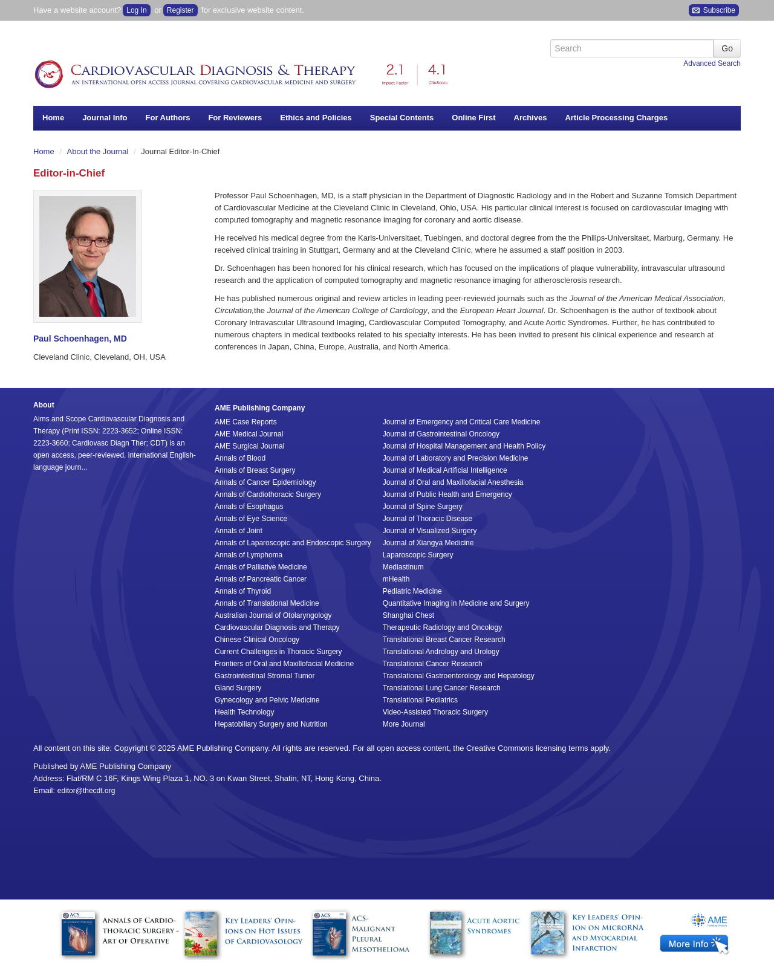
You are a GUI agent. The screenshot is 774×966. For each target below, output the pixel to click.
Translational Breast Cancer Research (444, 639)
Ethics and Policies (316, 117)
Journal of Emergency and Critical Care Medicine (462, 422)
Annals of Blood (240, 458)
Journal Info (104, 117)
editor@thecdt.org (86, 790)
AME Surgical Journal (249, 446)
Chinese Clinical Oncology (257, 639)
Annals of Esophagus (249, 506)
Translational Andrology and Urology (441, 651)
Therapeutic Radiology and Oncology (442, 627)
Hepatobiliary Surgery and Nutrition (271, 724)
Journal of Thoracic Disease (428, 518)
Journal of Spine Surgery (423, 506)
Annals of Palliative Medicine (261, 567)
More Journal (404, 724)
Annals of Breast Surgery (255, 470)
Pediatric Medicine (412, 591)
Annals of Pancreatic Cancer (261, 579)
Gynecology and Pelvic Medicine (267, 700)
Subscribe (713, 10)
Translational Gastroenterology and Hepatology (459, 676)
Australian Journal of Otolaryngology (273, 615)
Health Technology (245, 712)
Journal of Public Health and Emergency (447, 494)
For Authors (168, 117)
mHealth (396, 579)
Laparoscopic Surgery (418, 555)
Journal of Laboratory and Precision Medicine (455, 458)
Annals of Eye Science (251, 518)
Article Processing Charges (616, 117)
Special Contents (402, 117)
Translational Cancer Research (433, 664)
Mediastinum (403, 567)
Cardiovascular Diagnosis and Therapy (277, 627)
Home (53, 117)
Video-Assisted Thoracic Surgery (435, 712)
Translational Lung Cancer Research (442, 688)
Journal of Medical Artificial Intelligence (445, 470)
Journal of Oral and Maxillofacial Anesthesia (453, 482)
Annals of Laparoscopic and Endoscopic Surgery (293, 543)
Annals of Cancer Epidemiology (265, 482)
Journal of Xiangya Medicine (428, 543)
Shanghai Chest (408, 615)
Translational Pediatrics (420, 700)
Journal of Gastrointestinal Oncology (441, 434)
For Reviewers (235, 117)
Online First (473, 117)
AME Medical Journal (249, 434)
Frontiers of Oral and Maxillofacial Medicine (284, 664)
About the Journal (99, 151)
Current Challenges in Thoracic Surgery (278, 651)
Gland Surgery (238, 688)
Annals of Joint (238, 531)
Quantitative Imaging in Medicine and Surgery (456, 603)
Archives (530, 117)
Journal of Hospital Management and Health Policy (464, 446)
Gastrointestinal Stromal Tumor (264, 676)
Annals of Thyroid (243, 591)
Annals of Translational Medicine (267, 603)
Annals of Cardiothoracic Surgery (268, 494)
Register (180, 10)
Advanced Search (712, 63)
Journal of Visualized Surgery (430, 531)
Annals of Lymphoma (248, 555)
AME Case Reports (246, 422)
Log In (136, 10)
